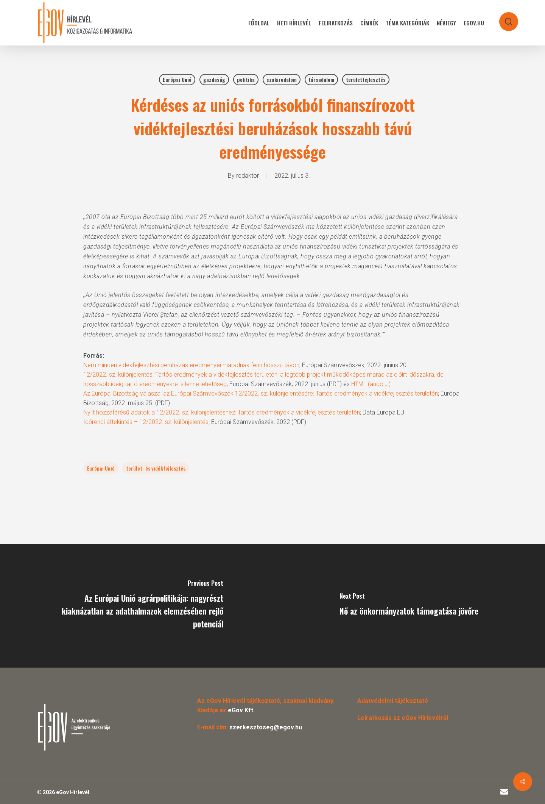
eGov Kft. (241, 710)
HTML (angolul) (371, 384)
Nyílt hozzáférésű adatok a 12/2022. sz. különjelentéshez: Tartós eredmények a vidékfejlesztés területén (221, 412)
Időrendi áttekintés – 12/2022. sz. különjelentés (146, 421)
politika (246, 79)
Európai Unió (177, 79)
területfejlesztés (366, 79)
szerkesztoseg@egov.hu (265, 727)
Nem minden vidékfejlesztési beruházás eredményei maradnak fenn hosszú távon (191, 365)
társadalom (321, 79)
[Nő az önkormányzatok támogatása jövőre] (408, 606)
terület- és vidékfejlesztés (155, 468)
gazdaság (214, 79)
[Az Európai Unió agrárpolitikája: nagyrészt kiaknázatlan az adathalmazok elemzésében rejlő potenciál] (136, 606)
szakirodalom (281, 79)
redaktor (247, 175)
